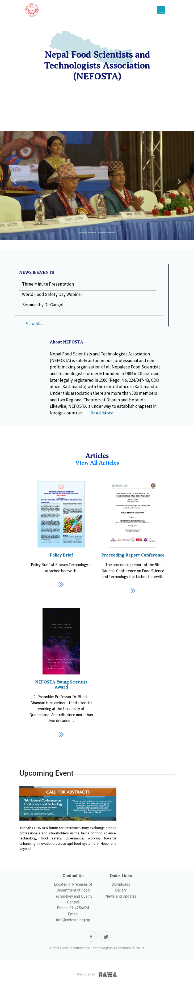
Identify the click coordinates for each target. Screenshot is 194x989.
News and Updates (120, 896)
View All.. (34, 324)
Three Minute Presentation (48, 284)
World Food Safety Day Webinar (52, 294)
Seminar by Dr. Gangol (43, 305)
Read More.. (103, 412)
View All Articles (97, 463)
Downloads (121, 884)
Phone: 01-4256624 (73, 908)
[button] (14, 181)
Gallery (121, 890)
